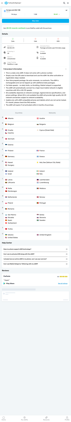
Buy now (35, 21)
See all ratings (62, 283)
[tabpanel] (35, 178)
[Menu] (68, 3)
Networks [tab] (52, 113)
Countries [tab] (18, 113)
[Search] (64, 3)
